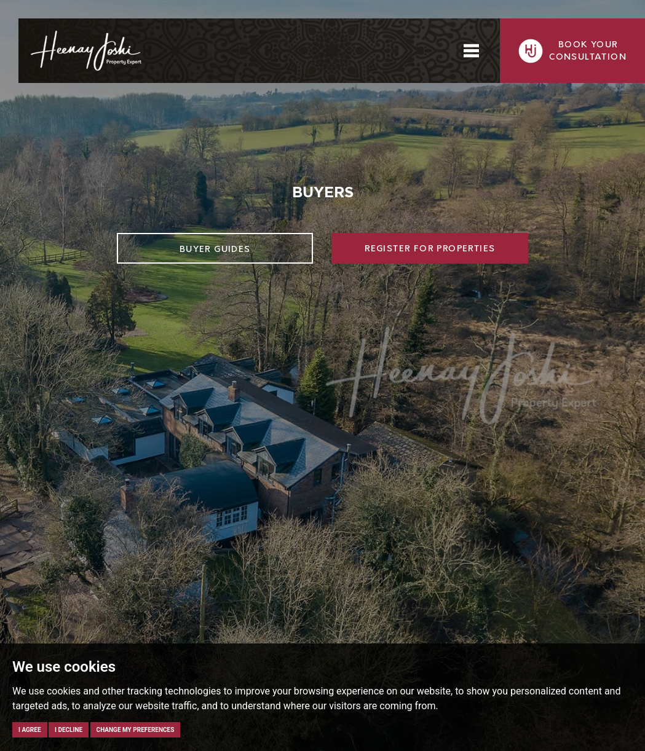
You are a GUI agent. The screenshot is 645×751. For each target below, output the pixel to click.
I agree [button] (29, 729)
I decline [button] (68, 729)
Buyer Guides (215, 249)
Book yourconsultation (572, 51)
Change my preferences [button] (136, 729)
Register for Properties (430, 248)
